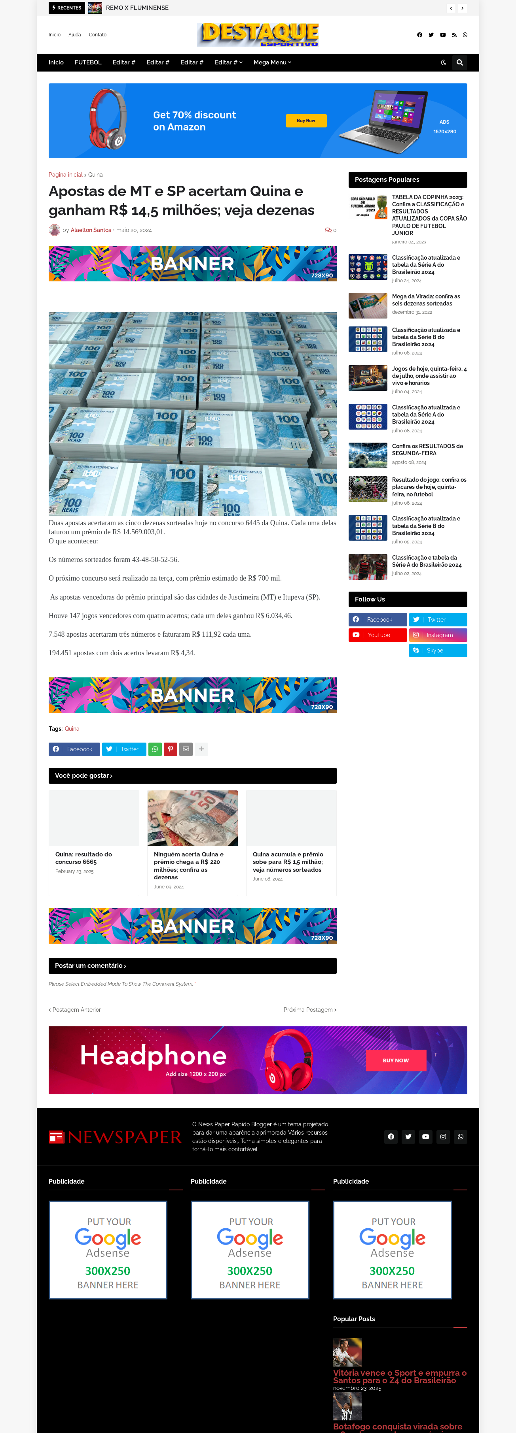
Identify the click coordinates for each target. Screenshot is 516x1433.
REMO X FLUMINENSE (137, 7)
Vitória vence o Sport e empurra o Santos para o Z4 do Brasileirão (400, 1377)
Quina (95, 174)
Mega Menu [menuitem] (270, 62)
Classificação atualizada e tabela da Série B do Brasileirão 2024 (426, 337)
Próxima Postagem (308, 1010)
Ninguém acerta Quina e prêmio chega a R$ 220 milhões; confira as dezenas (189, 866)
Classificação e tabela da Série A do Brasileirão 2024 (427, 561)
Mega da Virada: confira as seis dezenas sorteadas (426, 300)
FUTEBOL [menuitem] (88, 62)
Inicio (55, 35)
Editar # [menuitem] (124, 62)
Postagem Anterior (77, 1010)
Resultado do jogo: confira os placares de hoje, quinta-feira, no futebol (429, 487)
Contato (97, 35)
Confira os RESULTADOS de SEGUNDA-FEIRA (427, 449)
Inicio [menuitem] (56, 62)
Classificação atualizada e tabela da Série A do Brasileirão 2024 (426, 265)
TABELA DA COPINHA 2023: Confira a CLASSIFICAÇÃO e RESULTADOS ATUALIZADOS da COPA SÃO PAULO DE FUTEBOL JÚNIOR (429, 215)
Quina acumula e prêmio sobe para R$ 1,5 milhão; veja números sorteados (288, 862)
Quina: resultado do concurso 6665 (83, 858)
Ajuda (74, 35)
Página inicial (66, 174)
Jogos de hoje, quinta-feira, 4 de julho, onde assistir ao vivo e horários (429, 376)
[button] (451, 8)
